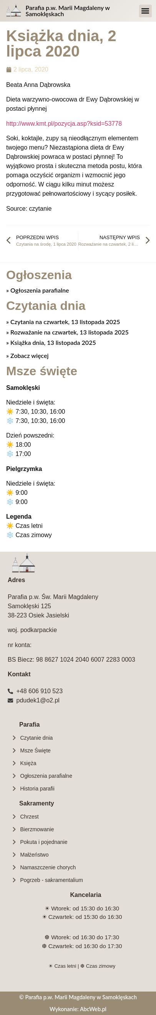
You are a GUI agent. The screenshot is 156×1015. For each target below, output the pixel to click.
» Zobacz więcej (27, 355)
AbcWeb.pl (93, 1009)
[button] (145, 11)
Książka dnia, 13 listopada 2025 (52, 342)
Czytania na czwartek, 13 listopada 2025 (64, 321)
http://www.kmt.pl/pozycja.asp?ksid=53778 (64, 123)
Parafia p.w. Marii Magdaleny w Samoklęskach (68, 10)
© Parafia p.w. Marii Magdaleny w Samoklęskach (78, 997)
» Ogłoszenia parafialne (37, 290)
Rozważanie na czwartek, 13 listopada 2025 (69, 332)
